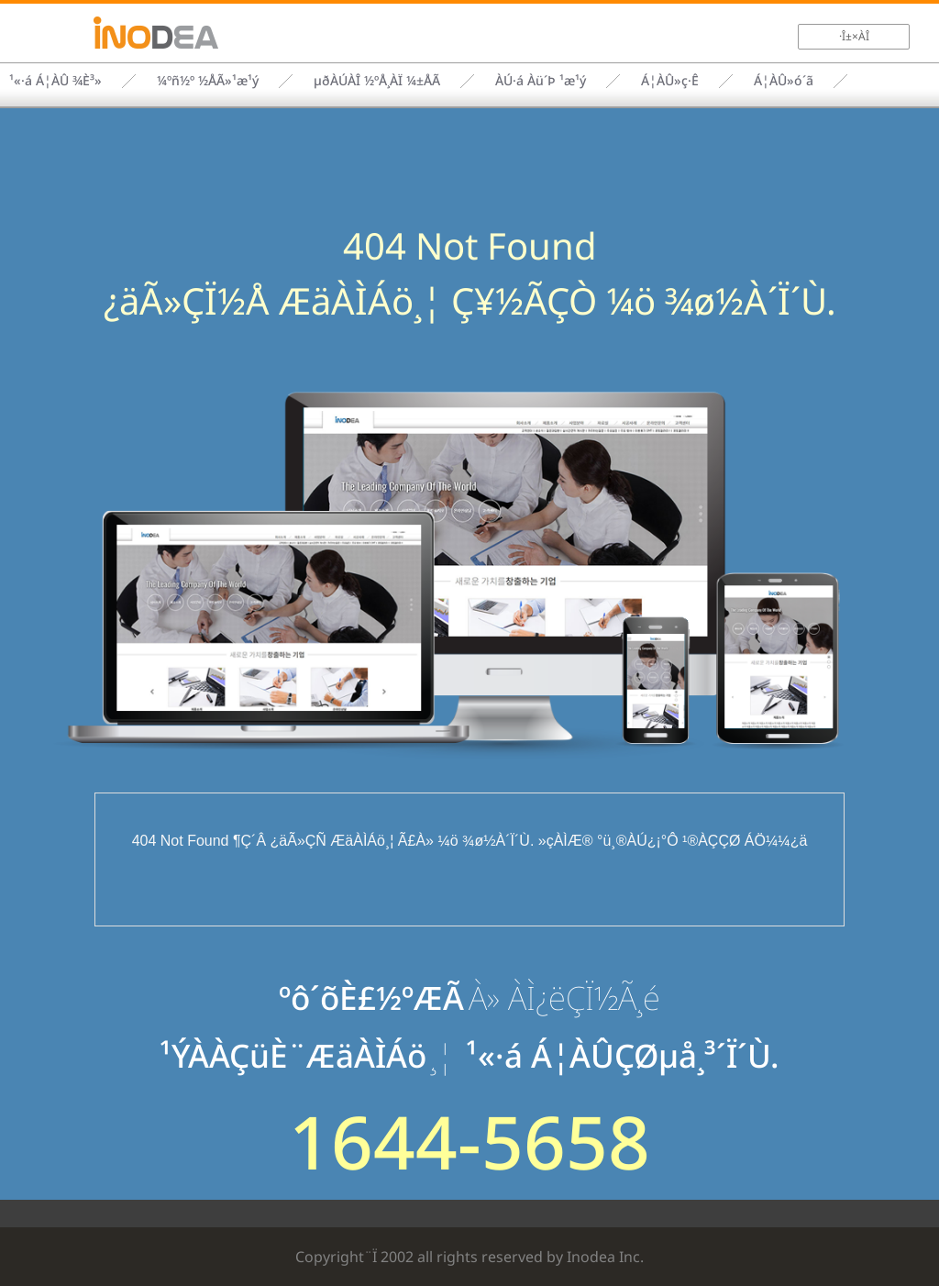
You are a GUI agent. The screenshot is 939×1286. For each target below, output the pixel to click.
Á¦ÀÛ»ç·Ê (670, 80)
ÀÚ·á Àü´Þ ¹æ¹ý (540, 80)
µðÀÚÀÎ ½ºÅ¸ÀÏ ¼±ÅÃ (377, 80)
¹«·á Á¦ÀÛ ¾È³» (55, 80)
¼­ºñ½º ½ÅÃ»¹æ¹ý (208, 80)
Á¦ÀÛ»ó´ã (783, 80)
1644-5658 (469, 1141)
